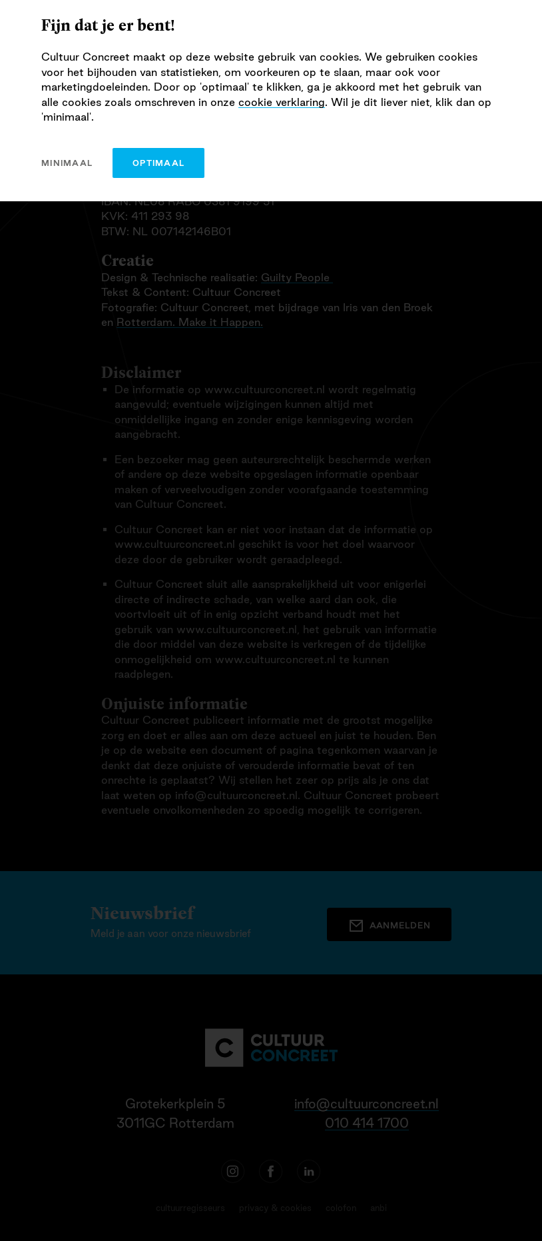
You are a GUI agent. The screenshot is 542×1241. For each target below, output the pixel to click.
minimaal (67, 163)
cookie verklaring (281, 102)
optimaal (158, 163)
